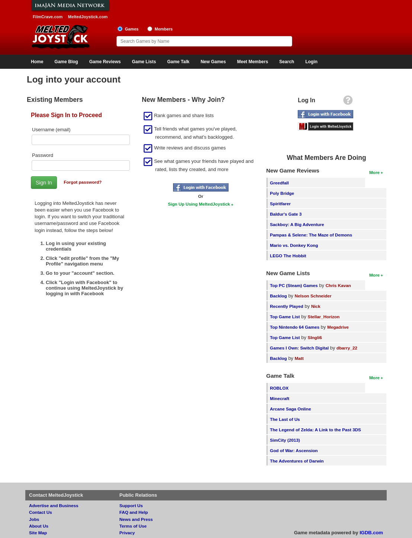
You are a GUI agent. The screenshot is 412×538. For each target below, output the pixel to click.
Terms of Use (133, 525)
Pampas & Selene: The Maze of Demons (311, 234)
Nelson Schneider (313, 295)
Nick (315, 306)
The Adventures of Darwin (296, 460)
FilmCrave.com (48, 17)
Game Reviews (105, 61)
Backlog (278, 295)
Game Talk (178, 61)
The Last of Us (285, 419)
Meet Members (252, 61)
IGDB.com (371, 532)
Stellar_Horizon (324, 316)
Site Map (38, 532)
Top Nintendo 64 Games (294, 327)
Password (42, 155)
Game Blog (66, 61)
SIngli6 (315, 337)
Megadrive (338, 327)
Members (163, 29)
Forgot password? (83, 182)
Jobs (34, 519)
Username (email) (51, 129)
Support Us (131, 505)
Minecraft (279, 398)
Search (286, 61)
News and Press (136, 519)
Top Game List (285, 316)
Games (131, 29)
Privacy (127, 532)
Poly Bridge (282, 193)
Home (37, 61)
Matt (299, 358)
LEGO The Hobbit (288, 255)
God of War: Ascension (293, 450)
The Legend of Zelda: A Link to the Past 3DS (315, 429)
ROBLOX (279, 388)
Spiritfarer (280, 203)
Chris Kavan (338, 285)
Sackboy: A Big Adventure (297, 224)
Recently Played (286, 306)
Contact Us (40, 512)
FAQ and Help (133, 512)
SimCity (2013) (285, 440)
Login (311, 61)
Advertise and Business (54, 505)
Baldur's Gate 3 (285, 214)
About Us (38, 525)
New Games (213, 61)
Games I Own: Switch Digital (299, 347)
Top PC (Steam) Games (293, 285)
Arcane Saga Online (290, 408)
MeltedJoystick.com (88, 17)
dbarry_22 (346, 347)
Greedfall (279, 182)
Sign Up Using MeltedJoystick (199, 204)
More (374, 172)
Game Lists (144, 61)
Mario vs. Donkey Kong (294, 245)
